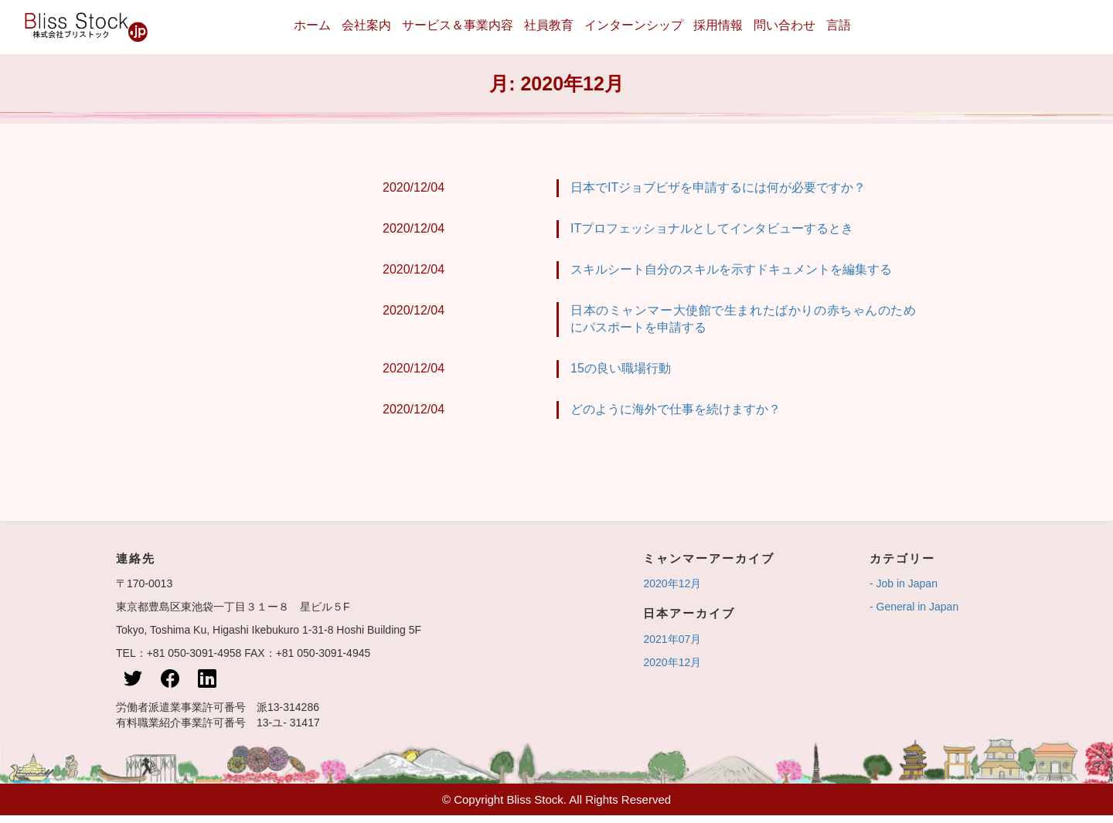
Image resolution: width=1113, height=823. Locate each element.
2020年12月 (672, 583)
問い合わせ (784, 25)
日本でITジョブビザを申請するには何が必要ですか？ (718, 187)
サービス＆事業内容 (457, 25)
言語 (838, 25)
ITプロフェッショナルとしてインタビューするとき (711, 228)
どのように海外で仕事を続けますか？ (675, 409)
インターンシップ (633, 25)
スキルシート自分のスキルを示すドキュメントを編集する (731, 269)
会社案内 (366, 25)
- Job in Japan (904, 583)
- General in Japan (914, 606)
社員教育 (549, 25)
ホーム (312, 25)
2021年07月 (672, 639)
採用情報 (718, 25)
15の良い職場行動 (620, 368)
